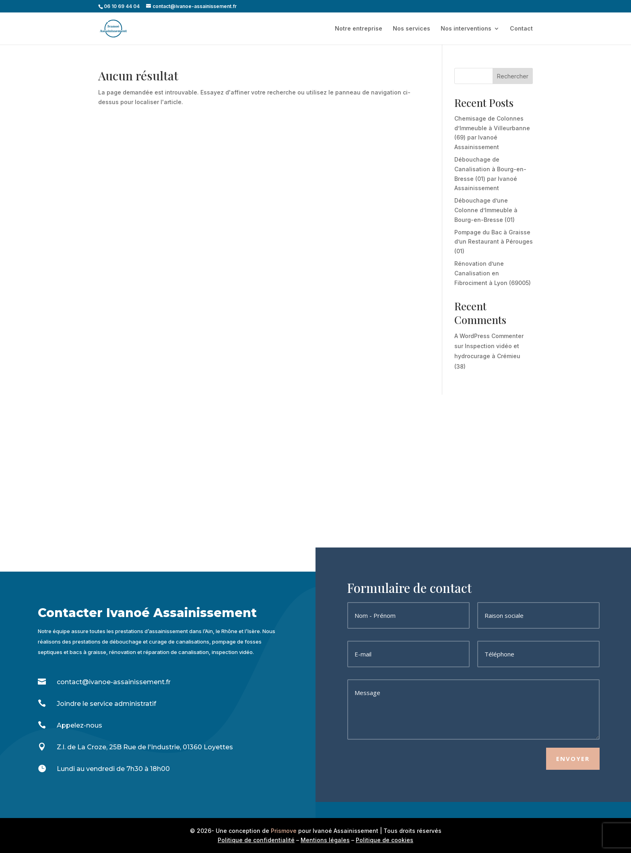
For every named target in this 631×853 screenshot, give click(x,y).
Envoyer (573, 759)
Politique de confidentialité (256, 840)
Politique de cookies (384, 840)
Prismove (284, 830)
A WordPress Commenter (489, 335)
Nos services (411, 29)
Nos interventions (466, 29)
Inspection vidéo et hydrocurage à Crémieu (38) (487, 355)
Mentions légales (325, 840)
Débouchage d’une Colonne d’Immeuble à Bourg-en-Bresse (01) (486, 210)
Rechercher (512, 76)
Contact (521, 29)
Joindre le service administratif (106, 703)
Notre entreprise (358, 29)
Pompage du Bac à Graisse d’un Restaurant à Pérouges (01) (493, 242)
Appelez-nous (79, 725)
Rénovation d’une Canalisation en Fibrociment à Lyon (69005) (492, 273)
